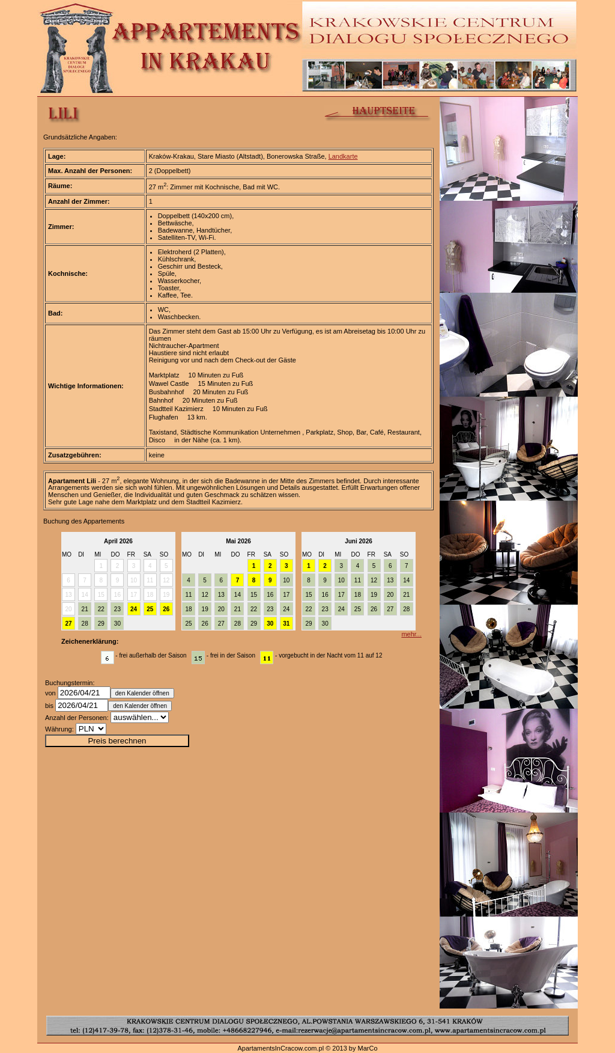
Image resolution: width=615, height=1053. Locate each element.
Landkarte (343, 156)
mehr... (411, 634)
